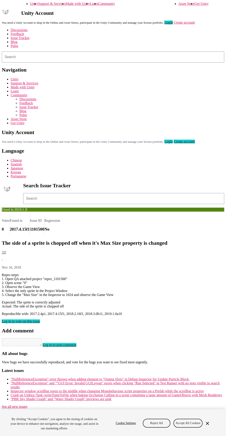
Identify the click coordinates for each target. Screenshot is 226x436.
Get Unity (201, 4)
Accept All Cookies (188, 423)
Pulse (14, 46)
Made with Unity (78, 4)
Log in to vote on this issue (21, 321)
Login (168, 22)
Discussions (19, 30)
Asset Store (186, 4)
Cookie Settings (126, 423)
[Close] (207, 423)
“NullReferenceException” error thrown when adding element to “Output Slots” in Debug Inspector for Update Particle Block (100, 380)
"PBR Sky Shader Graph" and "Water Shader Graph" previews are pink (61, 400)
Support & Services (52, 4)
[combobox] (113, 57)
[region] (113, 422)
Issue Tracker (20, 38)
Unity (34, 4)
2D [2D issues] (4, 252)
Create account (184, 22)
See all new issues (14, 408)
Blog (14, 42)
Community (106, 4)
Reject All (156, 423)
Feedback (17, 34)
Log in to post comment (64, 346)
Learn (94, 4)
